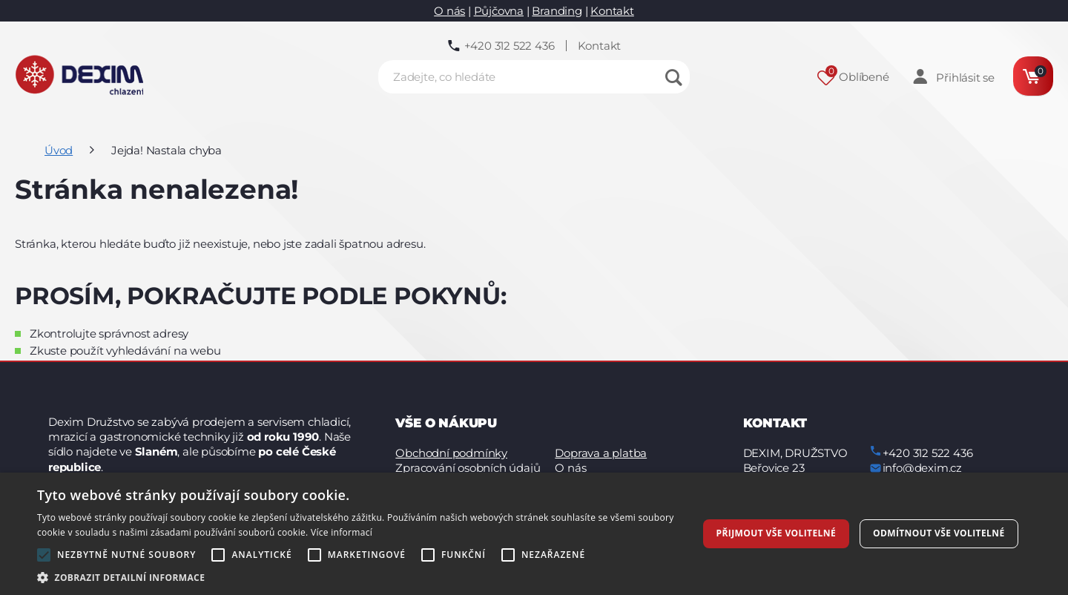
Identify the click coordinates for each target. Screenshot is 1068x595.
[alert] (534, 534)
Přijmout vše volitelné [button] (776, 533)
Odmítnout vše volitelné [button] (939, 533)
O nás (449, 11)
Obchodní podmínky (451, 453)
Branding (556, 11)
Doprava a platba (601, 453)
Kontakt (612, 11)
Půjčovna (499, 11)
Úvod (58, 150)
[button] (358, 577)
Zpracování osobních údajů (467, 468)
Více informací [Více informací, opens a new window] (341, 532)
